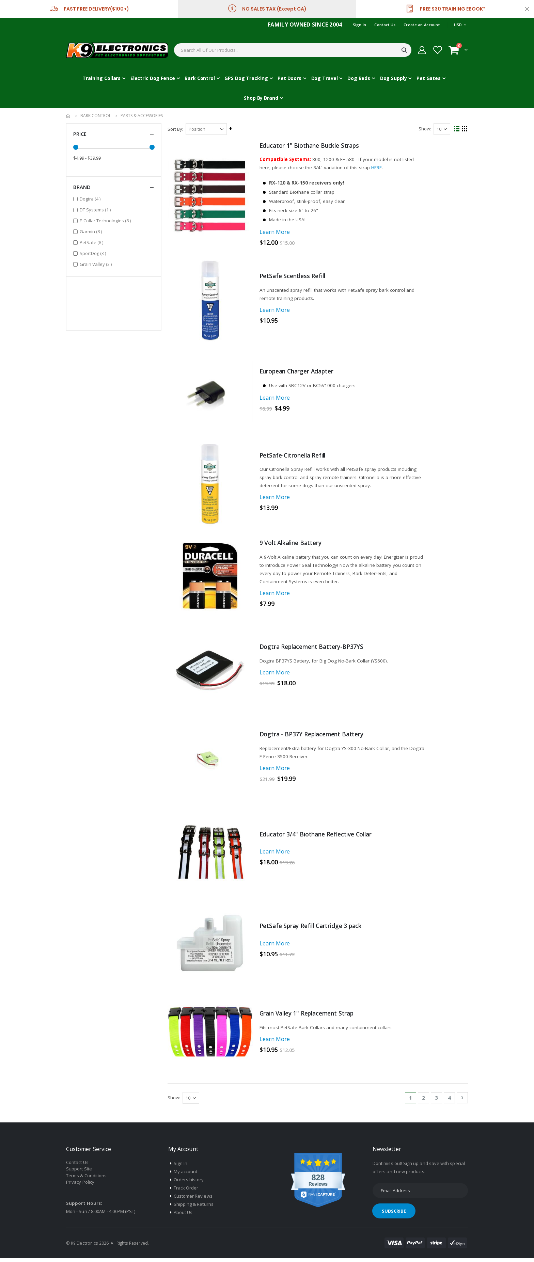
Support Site (79, 1173)
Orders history (189, 1184)
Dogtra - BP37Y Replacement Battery (314, 738)
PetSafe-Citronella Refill (295, 458)
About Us (183, 1217)
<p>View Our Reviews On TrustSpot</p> (113, 302)
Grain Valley (96, 264)
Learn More (275, 234)
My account (186, 1176)
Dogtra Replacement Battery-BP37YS (314, 650)
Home (68, 116)
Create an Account (422, 24)
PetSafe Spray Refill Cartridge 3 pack (314, 930)
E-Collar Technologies (106, 220)
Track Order (186, 1192)
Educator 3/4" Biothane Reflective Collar (319, 838)
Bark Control (95, 116)
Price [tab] (113, 134)
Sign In (359, 24)
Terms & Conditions (86, 1180)
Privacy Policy (80, 1186)
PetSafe (92, 242)
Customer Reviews (193, 1200)
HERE (380, 167)
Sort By (175, 129)
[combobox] (292, 50)
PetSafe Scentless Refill (295, 278)
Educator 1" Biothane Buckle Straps (312, 146)
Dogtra (91, 198)
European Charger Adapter (299, 373)
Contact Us (384, 24)
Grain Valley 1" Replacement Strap (310, 1017)
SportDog (94, 253)
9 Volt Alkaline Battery (293, 546)
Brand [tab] (113, 187)
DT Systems (96, 209)
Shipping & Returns (194, 1208)
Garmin (92, 231)
